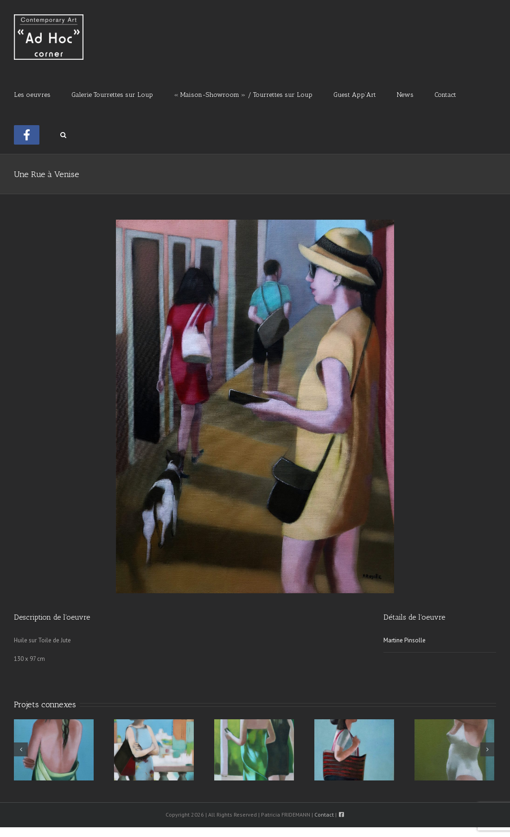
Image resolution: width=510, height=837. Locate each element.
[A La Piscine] (454, 750)
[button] (63, 134)
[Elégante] (354, 750)
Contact (324, 814)
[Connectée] (254, 750)
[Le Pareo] (54, 750)
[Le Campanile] (154, 750)
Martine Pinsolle (404, 640)
